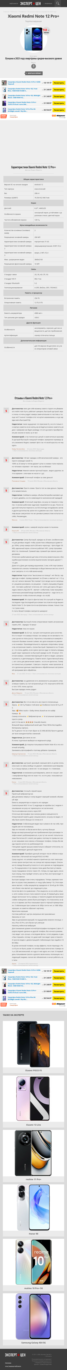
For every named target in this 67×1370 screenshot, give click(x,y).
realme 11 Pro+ (33, 1179)
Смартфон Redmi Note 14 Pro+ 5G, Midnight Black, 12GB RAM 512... (24, 96)
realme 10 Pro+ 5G (33, 1288)
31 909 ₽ (46, 103)
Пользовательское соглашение (41, 1359)
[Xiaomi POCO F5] (33, 1044)
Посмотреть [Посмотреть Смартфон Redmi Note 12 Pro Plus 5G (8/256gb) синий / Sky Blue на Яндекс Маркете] (59, 110)
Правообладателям (46, 1364)
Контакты (49, 1356)
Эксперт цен (30, 4)
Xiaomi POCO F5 (33, 1070)
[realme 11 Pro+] (33, 1153)
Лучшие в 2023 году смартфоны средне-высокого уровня (33, 58)
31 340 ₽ (46, 89)
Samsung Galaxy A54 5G (33, 1342)
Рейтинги (14, 4)
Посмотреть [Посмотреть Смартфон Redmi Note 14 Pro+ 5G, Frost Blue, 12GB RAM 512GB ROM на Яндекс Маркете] (59, 90)
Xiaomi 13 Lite (33, 1124)
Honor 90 (33, 1233)
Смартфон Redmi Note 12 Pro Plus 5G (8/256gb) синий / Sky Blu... (21, 110)
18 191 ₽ (46, 82)
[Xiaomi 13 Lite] (33, 1098)
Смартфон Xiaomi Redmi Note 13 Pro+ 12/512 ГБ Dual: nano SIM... (22, 103)
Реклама (8, 1363)
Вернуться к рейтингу (33, 73)
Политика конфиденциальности (42, 1361)
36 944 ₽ (46, 110)
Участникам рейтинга (13, 1366)
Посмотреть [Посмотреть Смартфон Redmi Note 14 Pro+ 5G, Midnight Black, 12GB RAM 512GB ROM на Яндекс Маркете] (59, 96)
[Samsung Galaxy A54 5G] (33, 1316)
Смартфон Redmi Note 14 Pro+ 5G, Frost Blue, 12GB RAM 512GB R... (22, 90)
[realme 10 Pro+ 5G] (33, 1262)
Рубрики (48, 4)
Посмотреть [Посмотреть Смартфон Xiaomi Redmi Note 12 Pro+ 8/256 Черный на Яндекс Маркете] (59, 83)
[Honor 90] (33, 1207)
